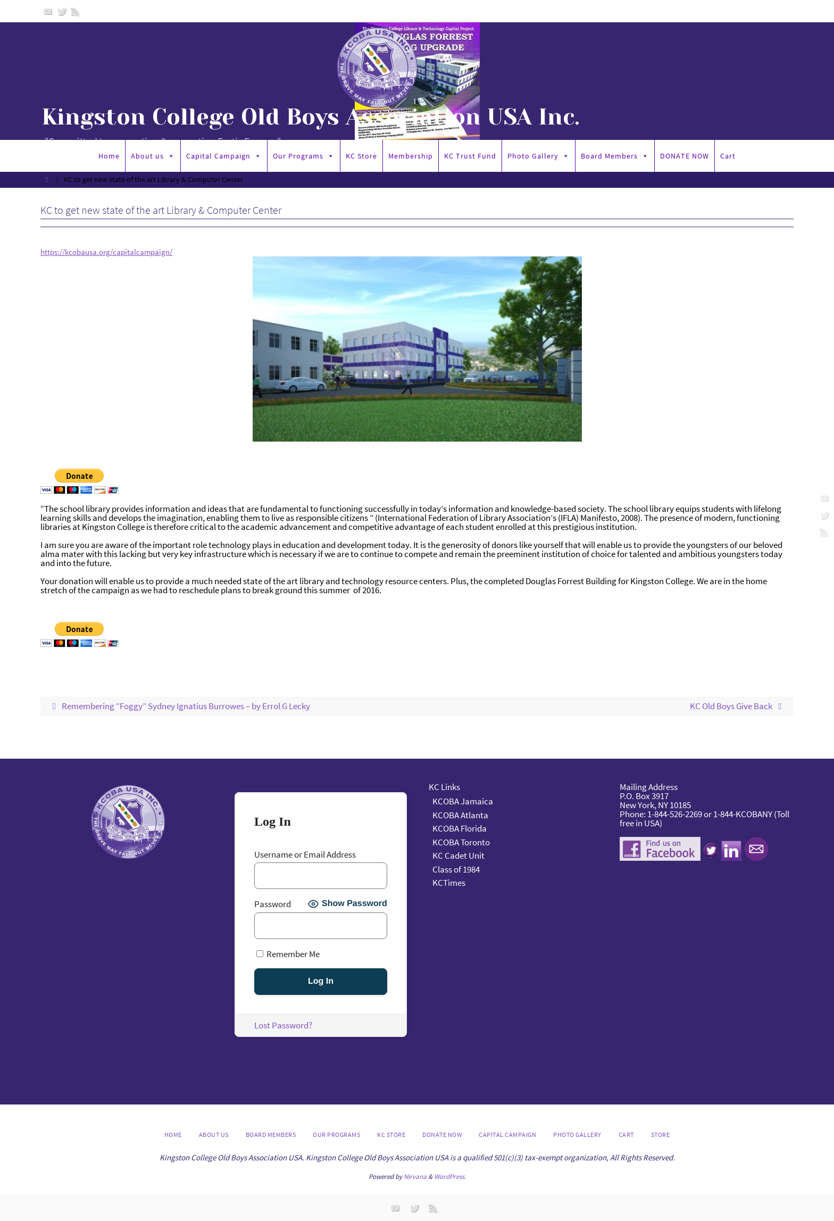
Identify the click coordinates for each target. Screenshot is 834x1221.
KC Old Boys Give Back (737, 706)
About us (153, 156)
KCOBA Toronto (461, 842)
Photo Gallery (538, 156)
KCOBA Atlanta (460, 815)
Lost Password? (283, 1026)
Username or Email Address (305, 855)
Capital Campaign (224, 156)
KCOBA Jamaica (463, 802)
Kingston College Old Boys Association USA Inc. (310, 117)
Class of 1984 (456, 869)
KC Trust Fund (470, 156)
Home (109, 156)
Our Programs (304, 156)
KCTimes (448, 883)
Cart (728, 156)
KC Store (361, 156)
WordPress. (450, 1176)
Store (660, 1135)
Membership (410, 156)
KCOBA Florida (459, 829)
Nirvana (415, 1176)
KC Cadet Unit (458, 856)
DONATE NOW (684, 156)
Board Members (615, 156)
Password (272, 904)
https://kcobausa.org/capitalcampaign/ (115, 252)
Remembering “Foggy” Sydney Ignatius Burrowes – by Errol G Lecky (179, 706)
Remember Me (288, 954)
